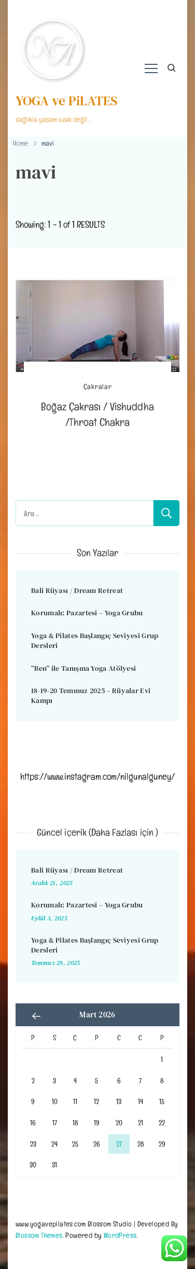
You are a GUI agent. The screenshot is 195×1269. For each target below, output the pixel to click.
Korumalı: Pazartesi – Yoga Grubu (87, 613)
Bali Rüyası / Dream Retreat (77, 590)
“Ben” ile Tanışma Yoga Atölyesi (83, 668)
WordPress (120, 1235)
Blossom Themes (39, 1235)
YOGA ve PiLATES (67, 100)
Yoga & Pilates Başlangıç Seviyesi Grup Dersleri (94, 640)
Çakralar (97, 386)
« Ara (36, 1016)
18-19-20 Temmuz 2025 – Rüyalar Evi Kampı (90, 695)
